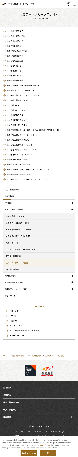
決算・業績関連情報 (34, 356)
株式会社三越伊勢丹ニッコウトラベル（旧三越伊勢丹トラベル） (33, 130)
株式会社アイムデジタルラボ (19, 164)
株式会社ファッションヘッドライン (21, 90)
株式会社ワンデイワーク (17, 159)
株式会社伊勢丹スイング (17, 120)
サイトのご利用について (17, 436)
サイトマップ (25, 330)
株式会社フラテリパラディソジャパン (22, 149)
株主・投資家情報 (12, 189)
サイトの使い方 (37, 436)
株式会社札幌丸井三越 (16, 36)
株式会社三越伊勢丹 (15, 31)
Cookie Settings (57, 431)
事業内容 (7, 395)
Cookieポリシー (40, 431)
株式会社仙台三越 (14, 46)
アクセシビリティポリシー (58, 436)
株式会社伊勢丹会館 (15, 115)
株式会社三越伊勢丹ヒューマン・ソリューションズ (28, 169)
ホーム (5, 356)
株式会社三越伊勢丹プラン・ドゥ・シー (23, 135)
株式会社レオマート (15, 105)
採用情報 (7, 417)
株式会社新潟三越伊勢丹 (17, 51)
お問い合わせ (44, 426)
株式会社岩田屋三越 (15, 80)
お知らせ (32, 426)
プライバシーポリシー (21, 431)
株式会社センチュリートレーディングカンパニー (27, 179)
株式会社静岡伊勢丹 (15, 55)
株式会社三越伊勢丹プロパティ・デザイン (24, 85)
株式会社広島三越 (14, 65)
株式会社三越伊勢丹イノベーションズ (22, 174)
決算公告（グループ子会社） (55, 356)
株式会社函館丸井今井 (16, 41)
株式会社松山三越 (14, 75)
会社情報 (7, 387)
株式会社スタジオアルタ (17, 125)
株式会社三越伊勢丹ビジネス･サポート (23, 95)
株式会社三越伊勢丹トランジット (20, 144)
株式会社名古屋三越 (15, 60)
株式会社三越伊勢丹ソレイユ (19, 100)
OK (48, 453)
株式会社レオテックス (16, 110)
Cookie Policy (44, 445)
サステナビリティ (11, 409)
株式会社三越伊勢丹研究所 (18, 139)
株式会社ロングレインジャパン (19, 154)
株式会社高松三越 (14, 70)
